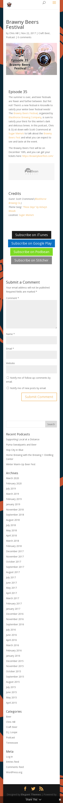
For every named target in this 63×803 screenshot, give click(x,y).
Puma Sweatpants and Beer (21, 444)
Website (10, 363)
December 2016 (15, 613)
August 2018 (13, 519)
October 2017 (13, 561)
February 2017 (14, 603)
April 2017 (11, 593)
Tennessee (12, 742)
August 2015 (13, 681)
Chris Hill (13, 33)
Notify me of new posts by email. (28, 388)
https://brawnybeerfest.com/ (38, 156)
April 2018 (11, 535)
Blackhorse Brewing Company (25, 117)
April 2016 (11, 640)
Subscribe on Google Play (31, 243)
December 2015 (15, 661)
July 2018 (11, 525)
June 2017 (11, 582)
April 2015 (11, 702)
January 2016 (13, 655)
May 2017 (11, 587)
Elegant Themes (31, 794)
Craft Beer (44, 33)
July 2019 (11, 488)
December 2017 (15, 551)
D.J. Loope (11, 732)
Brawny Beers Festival (25, 113)
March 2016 (12, 645)
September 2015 (15, 676)
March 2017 (12, 598)
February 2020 (14, 483)
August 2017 (13, 572)
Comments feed (15, 767)
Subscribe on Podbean (31, 251)
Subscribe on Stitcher (31, 260)
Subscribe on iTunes (31, 235)
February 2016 (14, 650)
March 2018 (12, 540)
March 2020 (12, 478)
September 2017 (15, 566)
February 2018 (14, 546)
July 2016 (11, 629)
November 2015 (15, 666)
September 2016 (15, 624)
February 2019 (14, 499)
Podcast (10, 37)
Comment (12, 298)
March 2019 (12, 493)
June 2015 (11, 692)
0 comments (24, 37)
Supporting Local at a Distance (22, 439)
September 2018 (15, 514)
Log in (9, 756)
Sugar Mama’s (16, 133)
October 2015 (13, 671)
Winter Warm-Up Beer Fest (20, 464)
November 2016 (15, 619)
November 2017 (15, 556)
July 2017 (11, 577)
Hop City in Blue (14, 449)
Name (10, 334)
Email (10, 348)
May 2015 (11, 697)
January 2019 (13, 504)
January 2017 (13, 608)
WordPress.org (14, 772)
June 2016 (11, 634)
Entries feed (12, 761)
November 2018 (15, 509)
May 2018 (11, 530)
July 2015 (11, 687)
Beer (8, 716)
